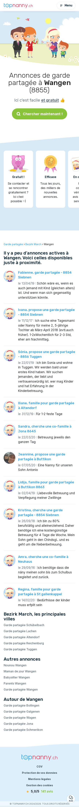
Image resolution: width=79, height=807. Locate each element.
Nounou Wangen (15, 665)
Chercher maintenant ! (39, 114)
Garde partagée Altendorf (22, 637)
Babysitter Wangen (17, 677)
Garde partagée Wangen (21, 689)
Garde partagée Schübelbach (24, 625)
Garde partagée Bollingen (21, 705)
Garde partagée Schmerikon (23, 730)
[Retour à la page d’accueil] (18, 5)
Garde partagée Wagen (20, 717)
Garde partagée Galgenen (22, 711)
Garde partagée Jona (18, 723)
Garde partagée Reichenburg (24, 643)
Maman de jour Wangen (20, 671)
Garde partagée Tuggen (20, 649)
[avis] (39, 791)
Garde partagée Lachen (20, 631)
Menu (66, 5)
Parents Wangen (15, 683)
